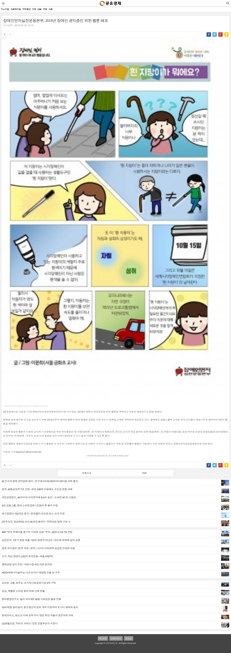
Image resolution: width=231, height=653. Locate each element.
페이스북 (209, 34)
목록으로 (86, 473)
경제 (45, 9)
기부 (34, 9)
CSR (39, 9)
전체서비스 (116, 638)
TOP (144, 473)
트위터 (215, 34)
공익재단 (26, 9)
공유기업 (5, 9)
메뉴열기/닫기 (3, 3)
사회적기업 (15, 9)
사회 (50, 9)
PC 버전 (103, 638)
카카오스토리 (226, 34)
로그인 (129, 638)
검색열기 (227, 3)
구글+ (220, 34)
